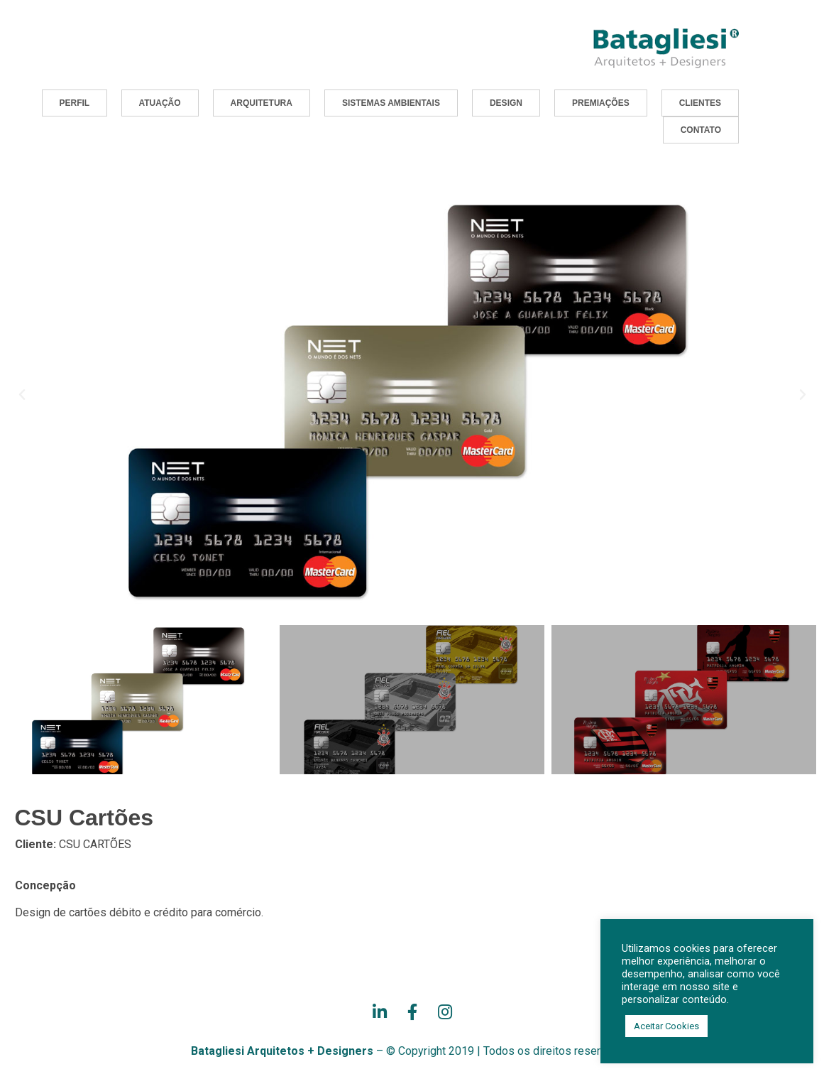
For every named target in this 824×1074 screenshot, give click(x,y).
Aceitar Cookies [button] (666, 1026)
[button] (75, 103)
